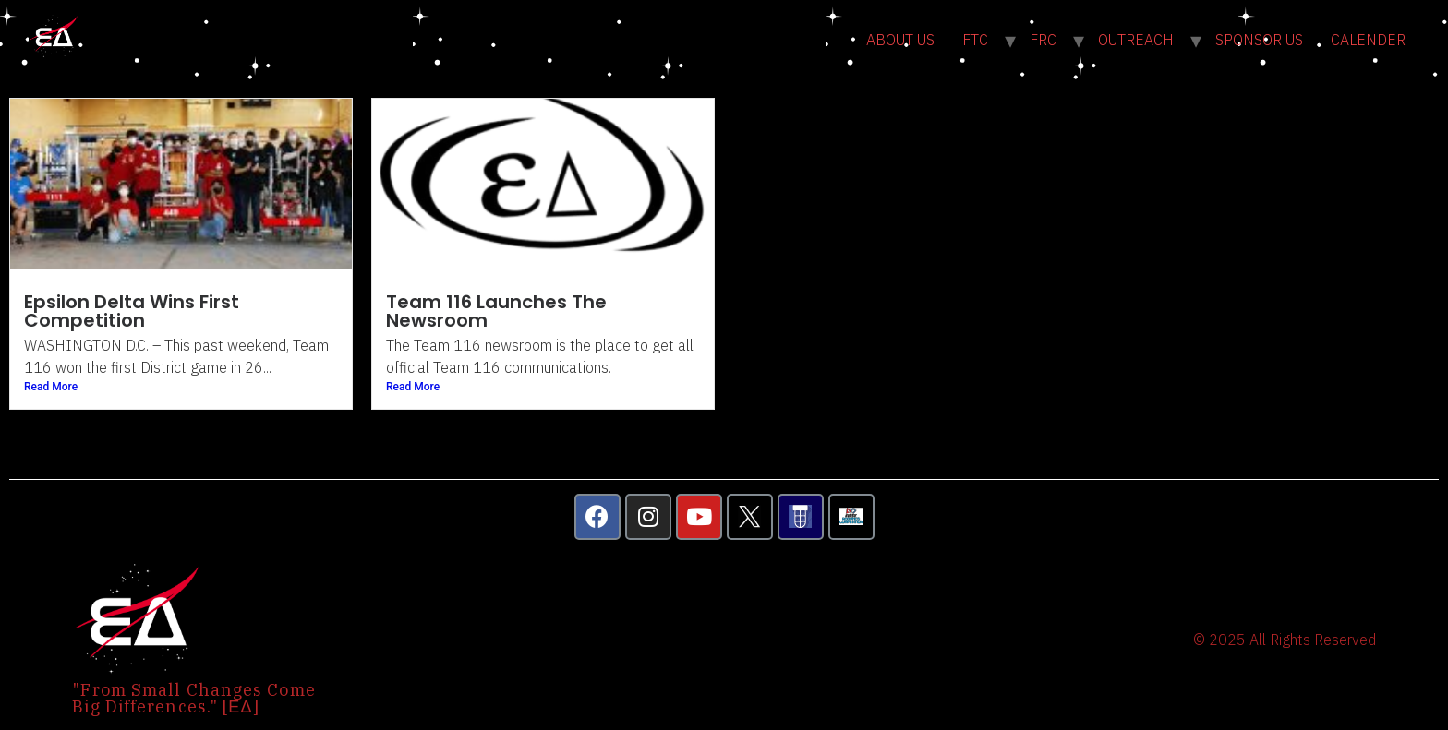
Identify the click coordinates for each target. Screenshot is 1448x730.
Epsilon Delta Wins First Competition (131, 311)
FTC (975, 39)
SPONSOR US (1259, 39)
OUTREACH (1136, 39)
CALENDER (1368, 39)
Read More (51, 386)
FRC (1043, 39)
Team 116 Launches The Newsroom (496, 311)
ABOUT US (900, 39)
